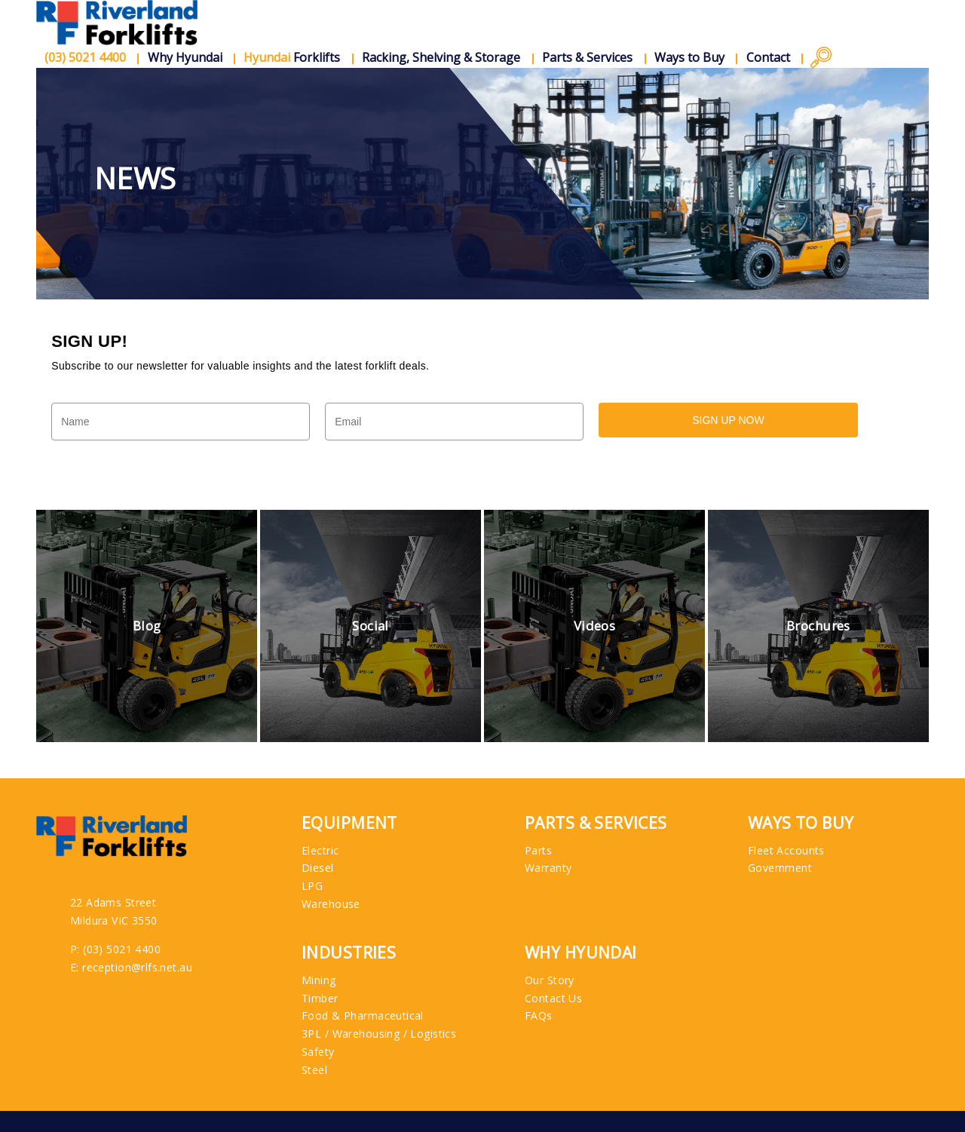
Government (780, 868)
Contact (768, 57)
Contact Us (553, 998)
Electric (320, 850)
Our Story (549, 980)
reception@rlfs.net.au (137, 967)
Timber (320, 998)
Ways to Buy (689, 57)
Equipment (349, 823)
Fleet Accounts (786, 850)
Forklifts (292, 57)
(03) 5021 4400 (122, 949)
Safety (318, 1052)
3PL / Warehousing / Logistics (379, 1033)
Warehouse (331, 904)
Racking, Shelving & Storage (442, 57)
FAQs (539, 1015)
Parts (538, 850)
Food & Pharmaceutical (363, 1015)
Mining (319, 980)
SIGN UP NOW (728, 420)
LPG (312, 886)
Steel (314, 1070)
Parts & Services (588, 57)
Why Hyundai (185, 57)
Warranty (548, 868)
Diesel (318, 868)
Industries (349, 953)
